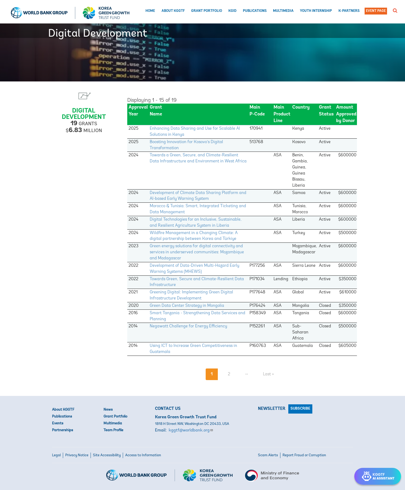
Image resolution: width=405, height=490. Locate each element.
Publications (255, 11)
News (108, 410)
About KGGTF (173, 11)
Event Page (376, 11)
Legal (56, 455)
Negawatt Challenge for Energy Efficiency (188, 326)
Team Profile (113, 430)
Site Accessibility (107, 455)
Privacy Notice (76, 455)
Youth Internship (316, 11)
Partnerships (62, 430)
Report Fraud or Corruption (304, 455)
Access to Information (143, 455)
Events (57, 423)
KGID (232, 11)
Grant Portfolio (206, 11)
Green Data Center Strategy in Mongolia (187, 306)
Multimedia (283, 11)
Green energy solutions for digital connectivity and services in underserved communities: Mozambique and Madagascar (197, 252)
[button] (395, 10)
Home (150, 11)
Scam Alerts (268, 455)
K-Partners (349, 11)
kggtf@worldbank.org (191, 430)
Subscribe (300, 409)
